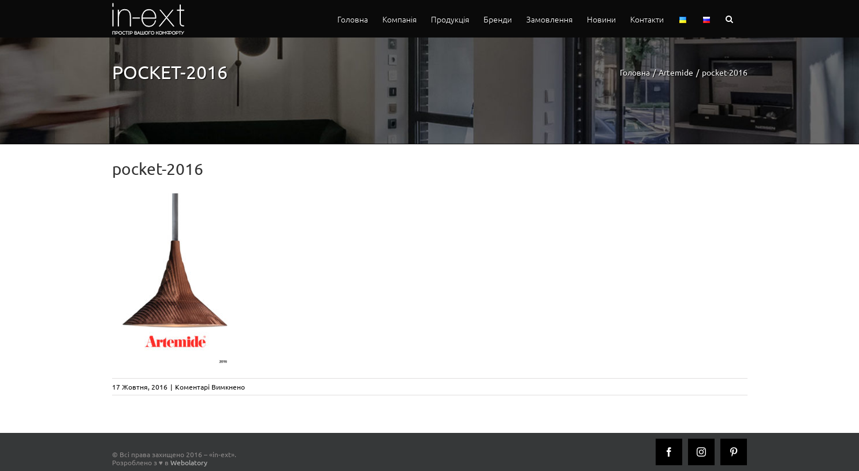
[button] (729, 19)
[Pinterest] (733, 452)
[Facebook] (669, 452)
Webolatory (188, 462)
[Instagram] (701, 452)
